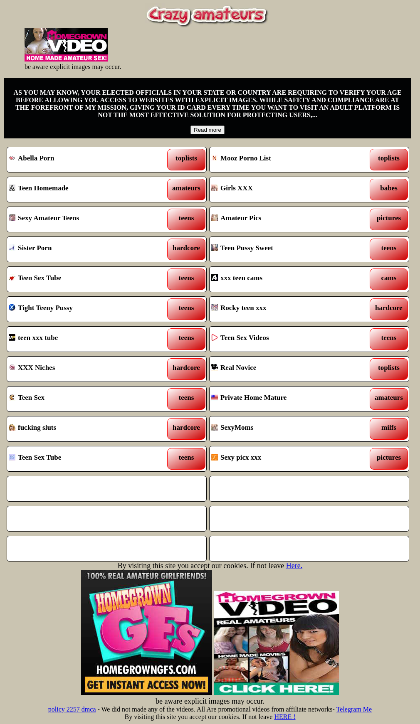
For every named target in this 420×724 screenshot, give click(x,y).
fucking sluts (80, 429)
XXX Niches (80, 369)
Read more (207, 130)
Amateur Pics (283, 219)
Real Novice (283, 369)
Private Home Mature (283, 399)
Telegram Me (354, 709)
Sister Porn (80, 249)
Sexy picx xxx (283, 459)
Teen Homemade (80, 189)
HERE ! (284, 716)
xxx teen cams (283, 279)
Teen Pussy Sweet (283, 249)
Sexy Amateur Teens (80, 219)
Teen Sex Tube (80, 279)
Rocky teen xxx (283, 309)
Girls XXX (283, 189)
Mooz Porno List (283, 159)
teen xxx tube (80, 339)
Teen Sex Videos (283, 339)
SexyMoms (283, 429)
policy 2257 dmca (72, 709)
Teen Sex (80, 399)
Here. (294, 565)
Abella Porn (80, 159)
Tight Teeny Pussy (80, 309)
